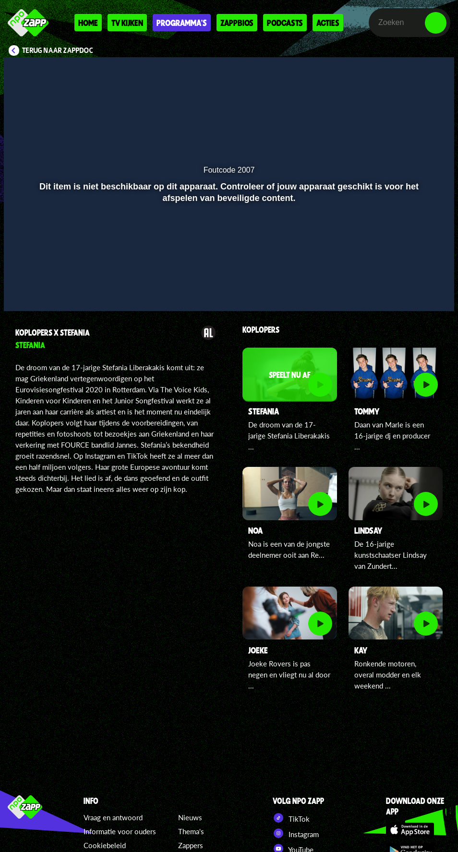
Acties (327, 22)
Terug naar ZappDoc (57, 50)
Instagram (296, 833)
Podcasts (285, 22)
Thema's (191, 831)
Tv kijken (127, 22)
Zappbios (236, 22)
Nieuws (190, 817)
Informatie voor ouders (120, 831)
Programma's (182, 22)
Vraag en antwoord (113, 817)
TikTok (291, 818)
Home (88, 22)
